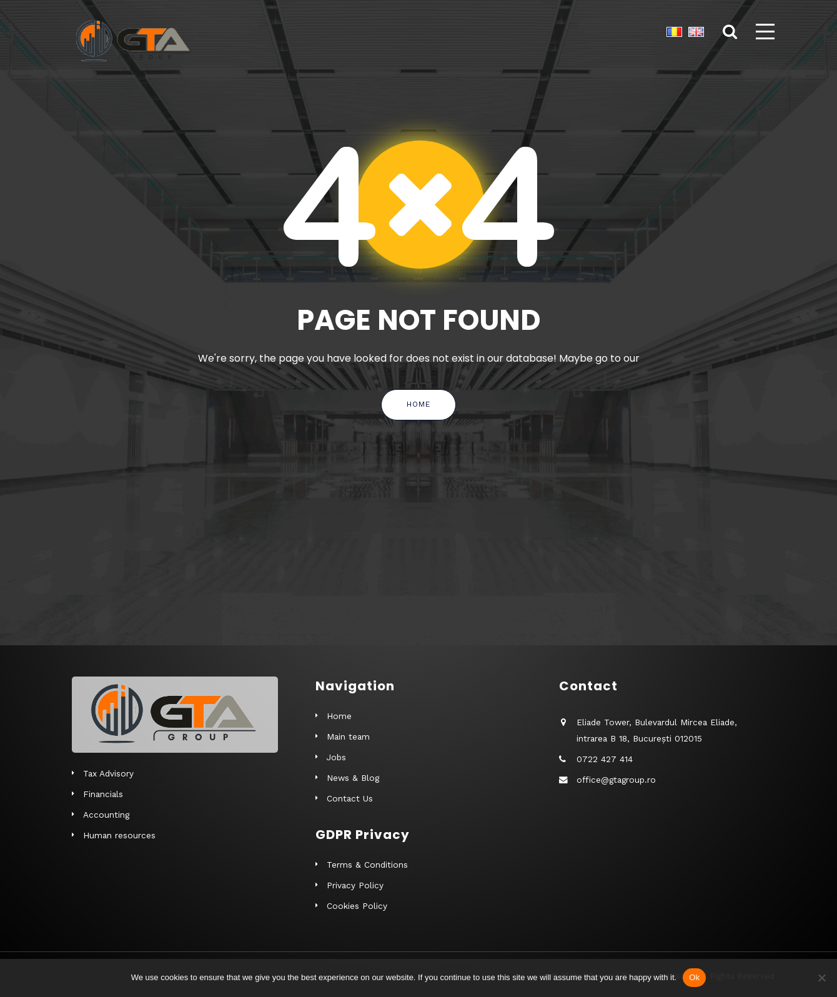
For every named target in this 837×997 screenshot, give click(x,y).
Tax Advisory (108, 773)
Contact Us (350, 798)
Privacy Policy (355, 885)
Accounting (106, 815)
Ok (694, 977)
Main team (348, 737)
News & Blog (353, 778)
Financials (103, 794)
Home (418, 404)
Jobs (336, 757)
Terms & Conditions (367, 865)
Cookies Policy (357, 906)
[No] (821, 977)
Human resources (119, 835)
